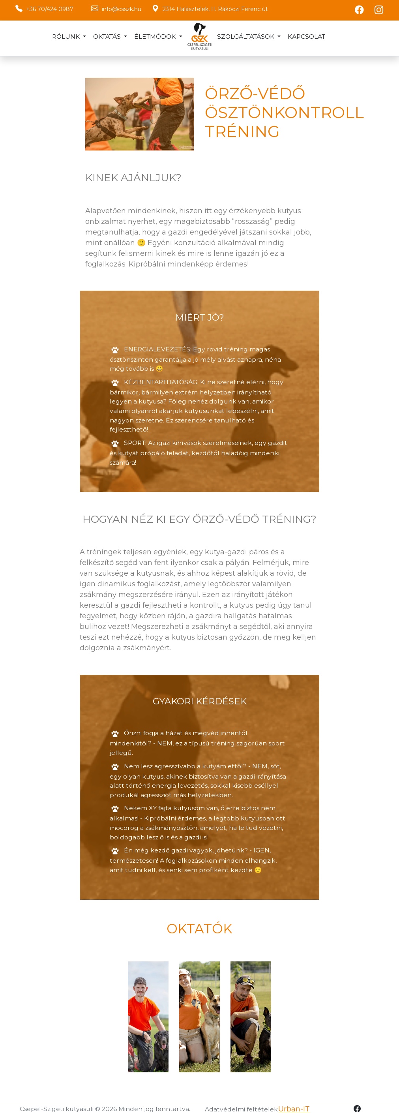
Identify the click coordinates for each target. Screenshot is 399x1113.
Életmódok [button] (155, 36)
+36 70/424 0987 (49, 9)
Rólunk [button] (66, 36)
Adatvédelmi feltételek (241, 1105)
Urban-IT (294, 1104)
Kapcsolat (306, 36)
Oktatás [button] (107, 36)
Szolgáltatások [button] (246, 36)
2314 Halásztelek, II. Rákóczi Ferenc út (215, 9)
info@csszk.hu (121, 9)
